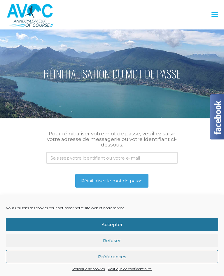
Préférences (112, 256)
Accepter (112, 224)
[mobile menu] (215, 15)
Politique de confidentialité (130, 269)
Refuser (112, 240)
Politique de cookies (88, 269)
